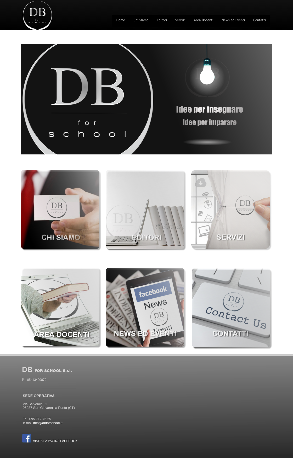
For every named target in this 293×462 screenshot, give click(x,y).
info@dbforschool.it (47, 423)
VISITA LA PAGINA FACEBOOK (55, 441)
